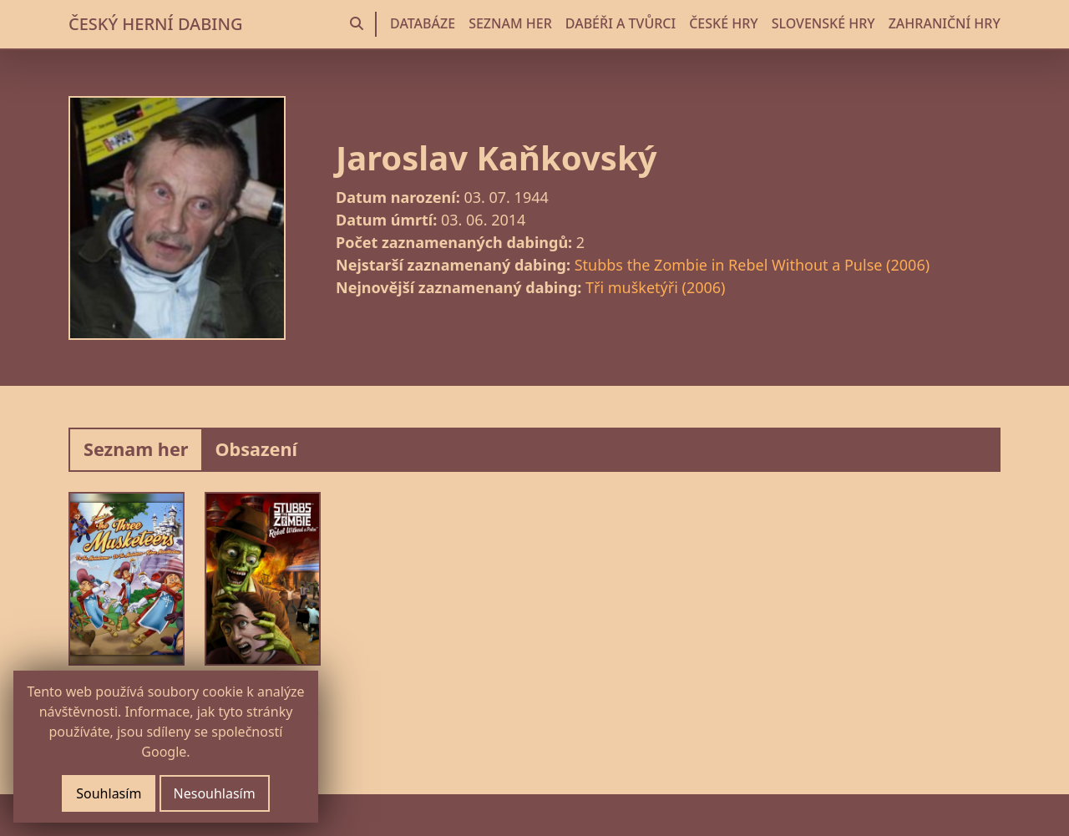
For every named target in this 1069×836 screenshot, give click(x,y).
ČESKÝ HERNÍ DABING (155, 24)
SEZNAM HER (510, 23)
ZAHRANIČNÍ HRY (945, 23)
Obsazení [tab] (256, 449)
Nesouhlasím (215, 793)
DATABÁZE (422, 23)
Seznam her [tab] (136, 449)
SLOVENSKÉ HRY (823, 23)
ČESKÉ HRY (723, 23)
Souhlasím (108, 793)
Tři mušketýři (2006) (655, 287)
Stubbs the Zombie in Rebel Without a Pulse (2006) (752, 265)
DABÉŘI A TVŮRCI (620, 23)
